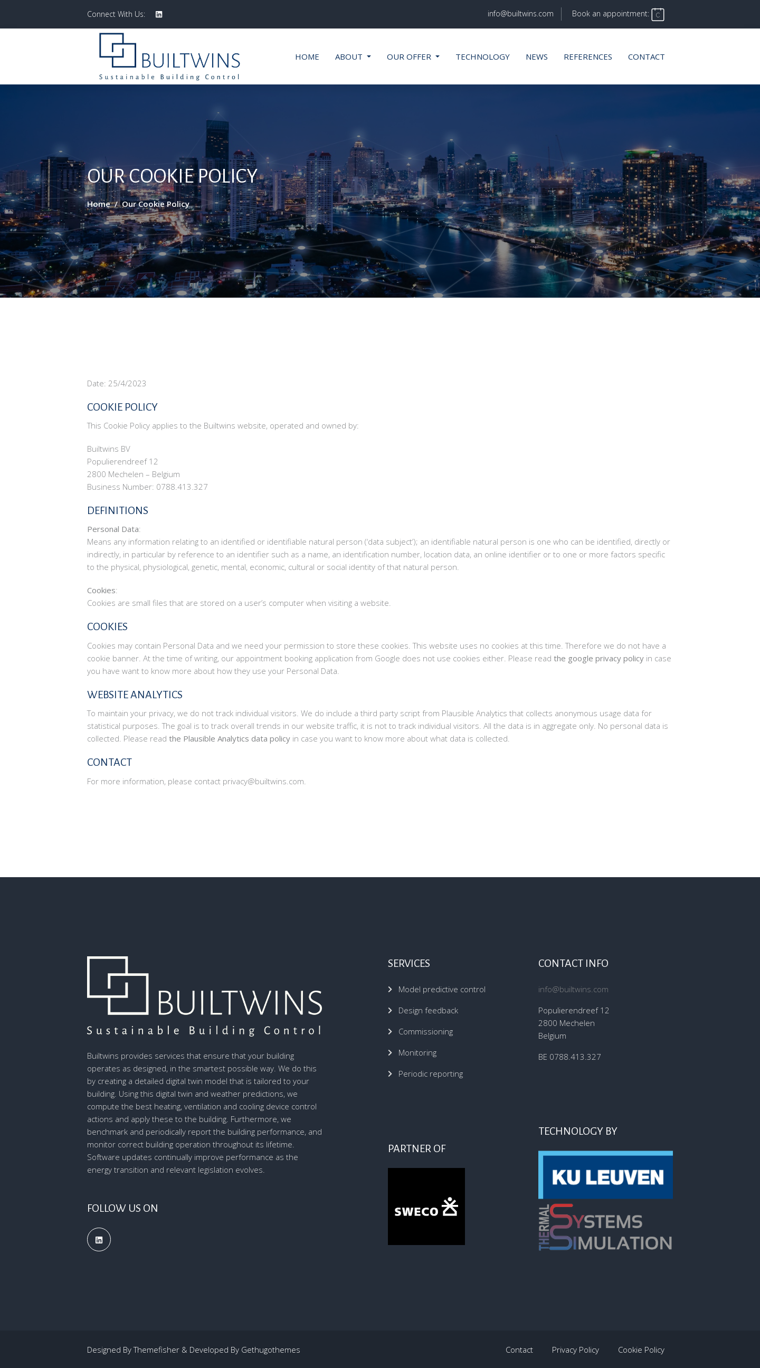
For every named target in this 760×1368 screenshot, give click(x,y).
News (537, 56)
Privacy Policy (575, 1349)
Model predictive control (442, 988)
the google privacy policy (599, 657)
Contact (646, 56)
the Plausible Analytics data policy (229, 738)
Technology (482, 56)
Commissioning (425, 1030)
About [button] (350, 56)
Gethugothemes (270, 1349)
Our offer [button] (410, 56)
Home (307, 56)
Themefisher (156, 1349)
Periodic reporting (430, 1073)
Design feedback (428, 1009)
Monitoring (417, 1052)
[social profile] (158, 14)
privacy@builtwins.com (263, 780)
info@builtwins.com (520, 13)
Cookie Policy (641, 1349)
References (588, 56)
